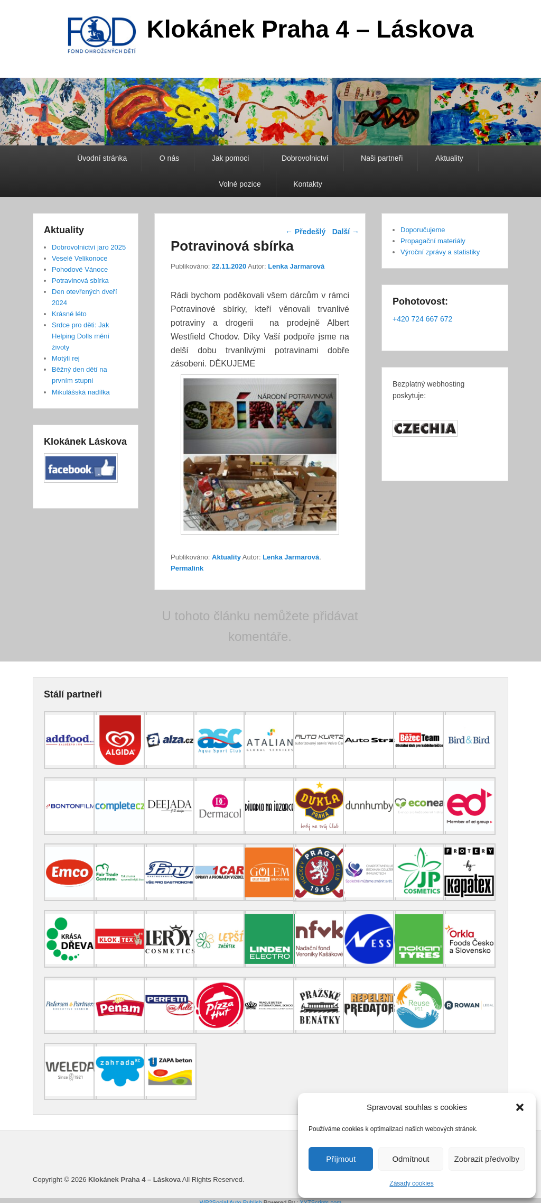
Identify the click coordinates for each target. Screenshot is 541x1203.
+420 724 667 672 (422, 319)
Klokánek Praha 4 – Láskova (310, 29)
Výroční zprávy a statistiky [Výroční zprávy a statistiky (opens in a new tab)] (440, 252)
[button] (520, 1107)
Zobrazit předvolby (486, 1158)
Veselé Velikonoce (80, 258)
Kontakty (307, 184)
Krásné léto (69, 314)
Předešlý (305, 231)
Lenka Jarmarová (296, 266)
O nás (169, 158)
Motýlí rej (66, 358)
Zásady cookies (411, 1183)
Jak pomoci (230, 158)
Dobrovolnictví (305, 158)
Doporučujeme (422, 230)
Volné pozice (239, 184)
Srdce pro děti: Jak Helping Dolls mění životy (80, 336)
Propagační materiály (432, 241)
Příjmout (341, 1158)
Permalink (187, 568)
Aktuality (449, 158)
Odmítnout (410, 1158)
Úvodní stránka (102, 158)
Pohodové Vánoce (80, 269)
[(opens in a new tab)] (70, 766)
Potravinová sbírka (80, 280)
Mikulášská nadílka (81, 392)
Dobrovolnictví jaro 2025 (89, 247)
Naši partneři (382, 158)
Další (345, 231)
